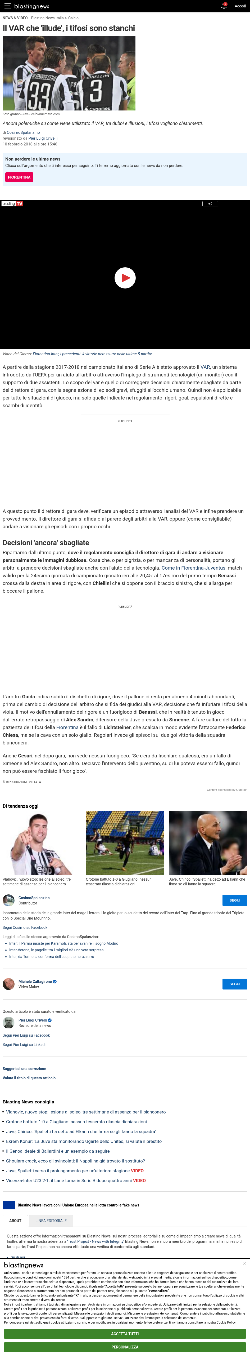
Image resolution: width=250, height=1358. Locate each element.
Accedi (240, 6)
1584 (65, 1277)
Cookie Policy (226, 1322)
